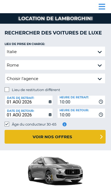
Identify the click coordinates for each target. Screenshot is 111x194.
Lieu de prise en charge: (25, 44)
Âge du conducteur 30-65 (34, 124)
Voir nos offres (52, 136)
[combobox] (81, 100)
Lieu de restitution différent (36, 90)
